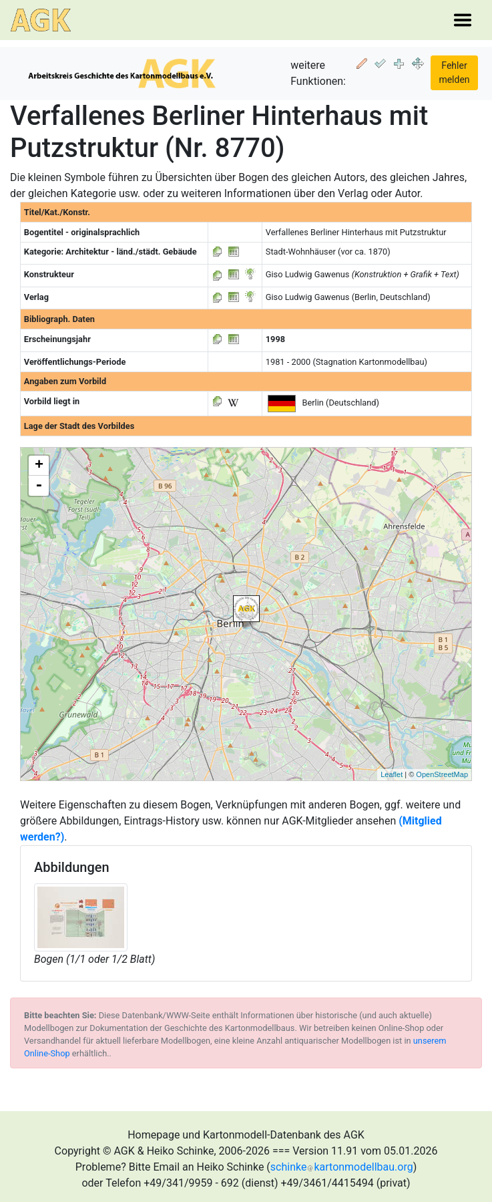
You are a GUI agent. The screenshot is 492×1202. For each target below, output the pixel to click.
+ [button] (39, 466)
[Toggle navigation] (462, 20)
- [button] (38, 486)
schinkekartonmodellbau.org (341, 1167)
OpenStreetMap (442, 774)
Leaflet (392, 774)
